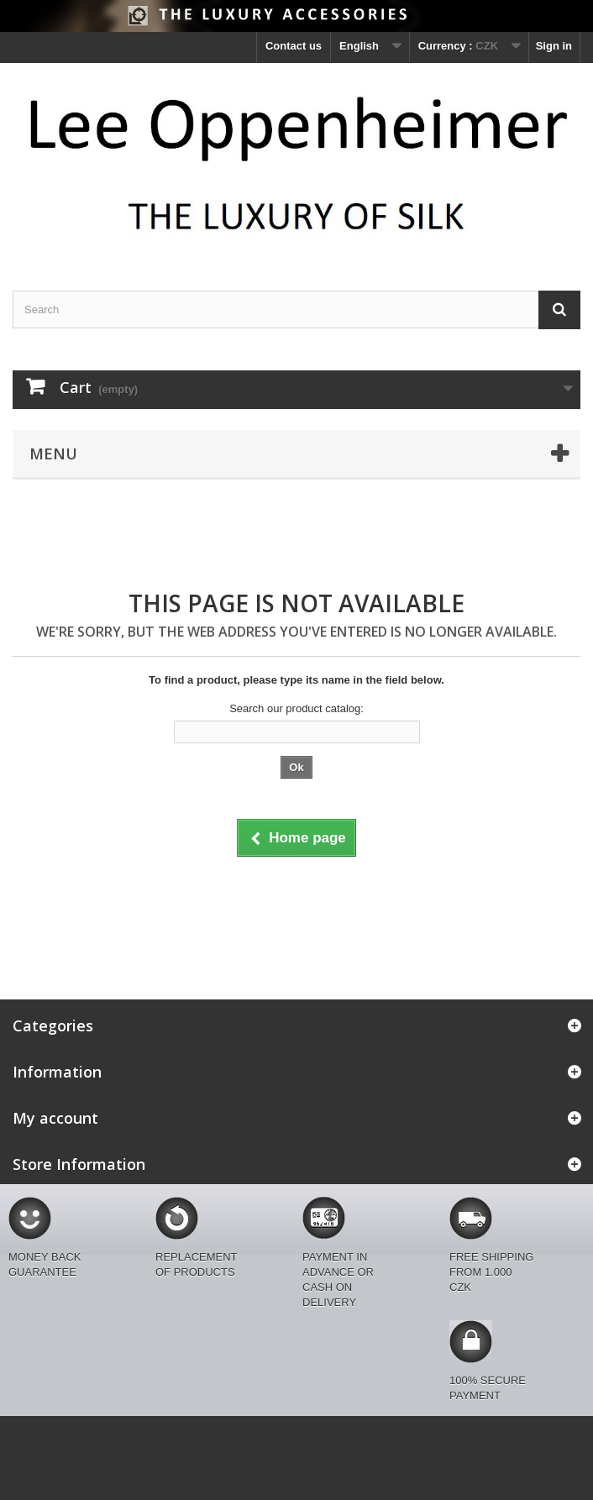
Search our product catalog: (296, 708)
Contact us (293, 45)
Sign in (554, 45)
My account (55, 1118)
